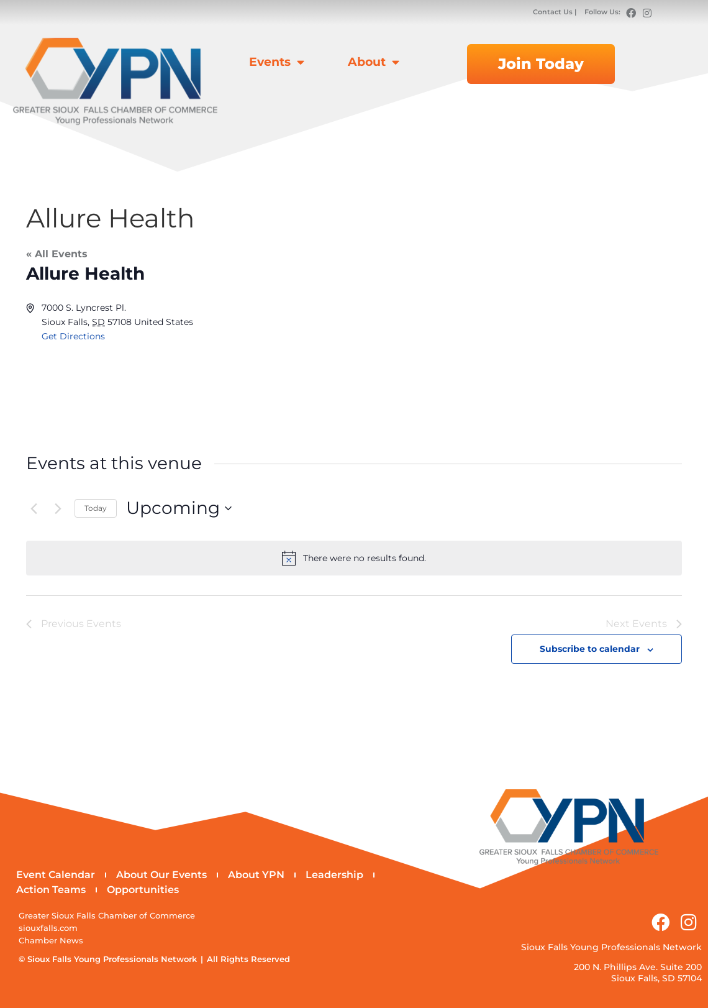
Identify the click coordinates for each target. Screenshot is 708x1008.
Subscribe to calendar (590, 649)
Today (95, 508)
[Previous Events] (33, 508)
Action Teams (51, 890)
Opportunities (143, 890)
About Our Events (161, 875)
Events (276, 62)
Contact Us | (555, 11)
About (373, 62)
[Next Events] (57, 508)
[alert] (354, 558)
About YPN (256, 875)
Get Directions (73, 336)
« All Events (57, 254)
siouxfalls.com (48, 928)
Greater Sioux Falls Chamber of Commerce (107, 916)
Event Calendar (55, 875)
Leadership (334, 875)
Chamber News (51, 941)
